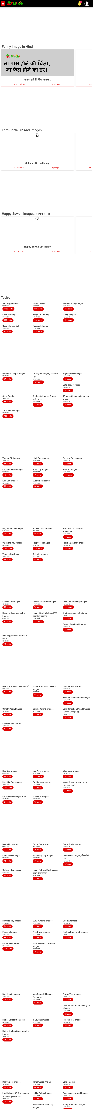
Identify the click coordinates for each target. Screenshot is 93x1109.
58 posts (7, 486)
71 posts (7, 379)
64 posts (7, 802)
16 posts (37, 695)
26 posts (68, 1000)
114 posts (8, 949)
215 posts (38, 548)
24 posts (68, 379)
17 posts (7, 644)
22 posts (37, 464)
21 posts (37, 926)
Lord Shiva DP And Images (22, 130)
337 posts (68, 309)
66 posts (7, 402)
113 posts (38, 776)
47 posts (37, 1099)
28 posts (7, 1087)
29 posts (68, 937)
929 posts (38, 331)
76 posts (37, 607)
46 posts (7, 714)
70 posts (37, 475)
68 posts (7, 937)
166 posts (8, 548)
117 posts (38, 622)
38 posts (37, 879)
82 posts (7, 622)
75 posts (37, 802)
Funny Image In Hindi (18, 47)
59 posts (68, 390)
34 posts (7, 926)
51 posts (68, 791)
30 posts (7, 1102)
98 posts (68, 405)
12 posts (68, 618)
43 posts (7, 475)
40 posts (7, 875)
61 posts (68, 703)
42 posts (68, 1087)
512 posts (68, 320)
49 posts (7, 560)
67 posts (7, 331)
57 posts (7, 692)
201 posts (68, 607)
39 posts (68, 850)
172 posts (68, 475)
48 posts (37, 952)
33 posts (37, 405)
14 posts (7, 534)
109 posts (38, 382)
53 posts (37, 486)
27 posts (7, 850)
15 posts (7, 861)
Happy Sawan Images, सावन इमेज (26, 214)
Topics (5, 297)
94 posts (68, 548)
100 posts (8, 788)
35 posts (68, 1025)
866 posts (38, 309)
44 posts (7, 464)
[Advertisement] (46, 25)
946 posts (38, 320)
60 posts (68, 537)
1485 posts (8, 309)
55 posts (68, 464)
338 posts (8, 320)
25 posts (68, 692)
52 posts (68, 717)
